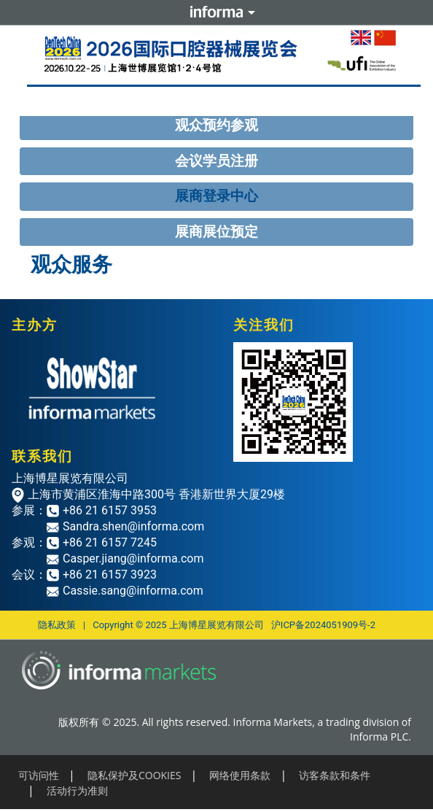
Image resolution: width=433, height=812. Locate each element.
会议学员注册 (216, 160)
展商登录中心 (216, 195)
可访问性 (38, 775)
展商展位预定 (216, 231)
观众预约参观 (216, 125)
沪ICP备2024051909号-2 (323, 624)
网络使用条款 (239, 775)
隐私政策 (57, 624)
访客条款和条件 (334, 775)
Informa (216, 12)
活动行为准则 (77, 790)
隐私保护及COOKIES (134, 775)
